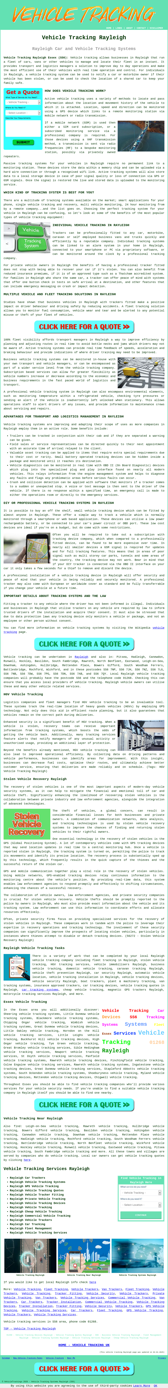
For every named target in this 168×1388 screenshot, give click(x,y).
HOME (109, 28)
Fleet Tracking (56, 1289)
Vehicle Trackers (84, 1289)
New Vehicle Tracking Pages (27, 1358)
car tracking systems (40, 989)
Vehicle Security (100, 1293)
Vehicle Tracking (27, 1289)
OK (155, 1385)
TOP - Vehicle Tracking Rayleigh (30, 1328)
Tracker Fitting (68, 1293)
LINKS (118, 28)
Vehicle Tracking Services (82, 1297)
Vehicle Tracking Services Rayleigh (46, 1169)
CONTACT (141, 28)
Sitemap (6, 1358)
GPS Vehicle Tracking (145, 1310)
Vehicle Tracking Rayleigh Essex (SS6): (36, 57)
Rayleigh (81, 657)
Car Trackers (31, 1302)
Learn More (141, 1385)
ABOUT (129, 28)
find (17, 1126)
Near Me (71, 1358)
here (27, 1160)
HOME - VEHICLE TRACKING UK (84, 1345)
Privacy (162, 1358)
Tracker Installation (64, 1302)
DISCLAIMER (156, 28)
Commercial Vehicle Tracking (131, 1297)
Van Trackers (112, 1289)
